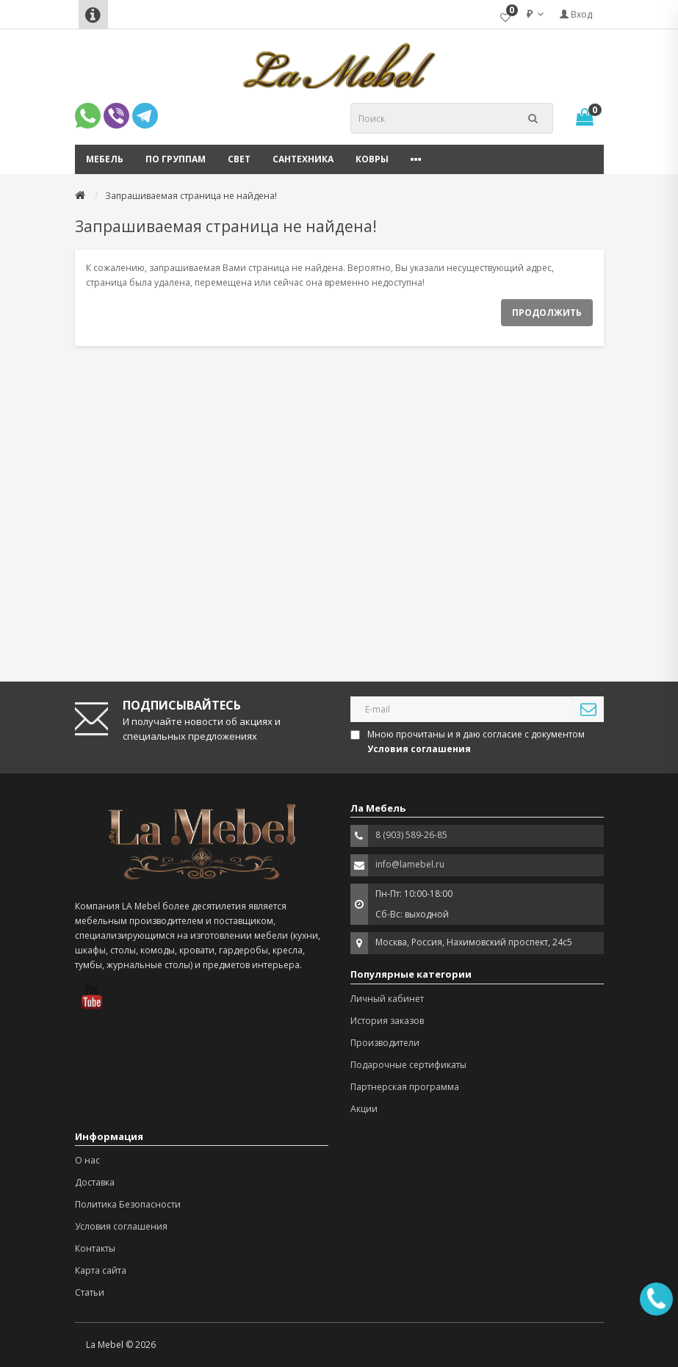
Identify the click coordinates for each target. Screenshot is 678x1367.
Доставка (95, 1182)
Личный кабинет (387, 998)
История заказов (387, 1020)
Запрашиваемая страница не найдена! (191, 196)
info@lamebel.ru (409, 864)
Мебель (104, 159)
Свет (239, 159)
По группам (175, 159)
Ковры (372, 159)
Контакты (95, 1248)
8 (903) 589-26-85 (411, 835)
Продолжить (547, 312)
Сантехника (303, 159)
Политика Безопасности (128, 1204)
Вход (576, 14)
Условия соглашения (121, 1226)
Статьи (89, 1292)
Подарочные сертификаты (408, 1064)
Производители (384, 1042)
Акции (364, 1109)
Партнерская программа (404, 1087)
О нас (87, 1160)
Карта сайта (100, 1270)
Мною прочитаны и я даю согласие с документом (469, 741)
